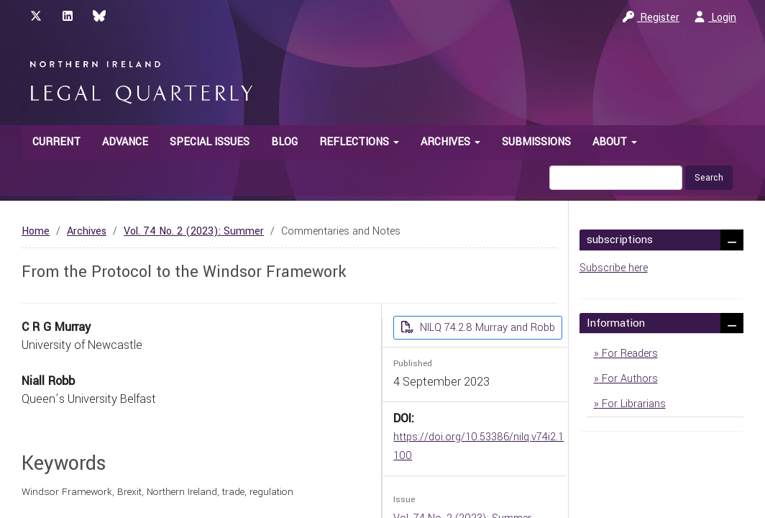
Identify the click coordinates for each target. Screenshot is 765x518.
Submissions (536, 142)
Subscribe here (614, 268)
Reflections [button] (359, 142)
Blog (284, 142)
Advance (125, 142)
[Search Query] (615, 177)
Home (36, 231)
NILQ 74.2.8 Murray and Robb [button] (486, 327)
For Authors (628, 378)
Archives (86, 231)
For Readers (628, 353)
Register (651, 17)
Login (715, 17)
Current (56, 142)
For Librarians (632, 404)
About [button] (614, 142)
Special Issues (209, 142)
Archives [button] (450, 142)
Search (709, 177)
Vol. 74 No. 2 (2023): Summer (194, 231)
